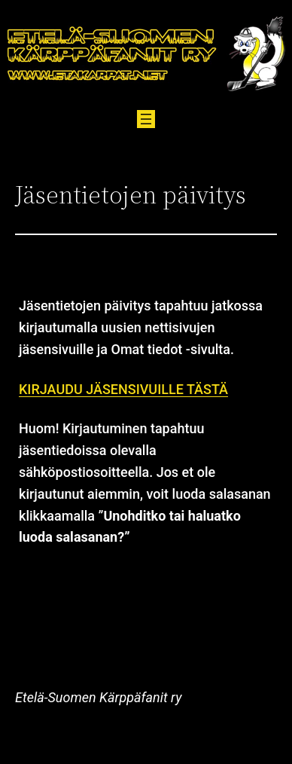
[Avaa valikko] (146, 119)
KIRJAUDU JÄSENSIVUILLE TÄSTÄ (123, 389)
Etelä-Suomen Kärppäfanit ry (98, 697)
